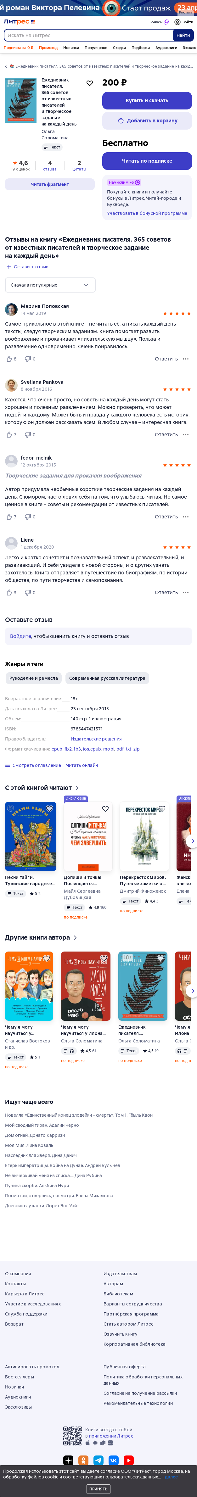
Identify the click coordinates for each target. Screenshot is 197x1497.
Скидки (119, 47)
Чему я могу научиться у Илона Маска (82, 1030)
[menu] (50, 285)
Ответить (166, 358)
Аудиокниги (166, 47)
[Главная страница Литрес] (19, 22)
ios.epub (92, 749)
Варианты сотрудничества (133, 1304)
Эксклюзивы (18, 1407)
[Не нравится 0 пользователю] (31, 359)
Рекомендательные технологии (138, 1403)
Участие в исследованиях (33, 1304)
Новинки (71, 47)
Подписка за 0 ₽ (18, 47)
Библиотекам (118, 1294)
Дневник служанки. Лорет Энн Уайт (42, 1206)
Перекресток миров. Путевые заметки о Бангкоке (143, 880)
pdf (120, 749)
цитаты (79, 169)
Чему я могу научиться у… (19, 1030)
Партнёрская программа (131, 1314)
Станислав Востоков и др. (27, 1044)
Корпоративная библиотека (135, 1344)
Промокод (48, 47)
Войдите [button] (20, 636)
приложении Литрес (111, 1436)
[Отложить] (49, 808)
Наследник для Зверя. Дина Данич (41, 1155)
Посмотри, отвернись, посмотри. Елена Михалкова (59, 1195)
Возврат (14, 1324)
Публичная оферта (125, 1367)
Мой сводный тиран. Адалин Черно (42, 1125)
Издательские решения (96, 739)
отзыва (50, 169)
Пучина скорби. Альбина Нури (37, 1185)
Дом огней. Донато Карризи (35, 1135)
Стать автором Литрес (128, 1324)
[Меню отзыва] (185, 359)
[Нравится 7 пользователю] (12, 434)
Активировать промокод (32, 1367)
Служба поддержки (26, 1314)
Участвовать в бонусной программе (147, 213)
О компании (18, 1273)
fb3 (77, 749)
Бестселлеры (19, 1377)
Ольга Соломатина (82, 1041)
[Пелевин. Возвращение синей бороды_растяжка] (98, 8)
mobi (108, 749)
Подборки (141, 47)
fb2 (68, 749)
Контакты (15, 1284)
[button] (165, 314)
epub (57, 749)
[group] (98, 309)
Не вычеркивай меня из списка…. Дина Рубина (53, 1175)
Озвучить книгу (121, 1334)
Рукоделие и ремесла (33, 678)
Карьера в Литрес (24, 1294)
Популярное (96, 47)
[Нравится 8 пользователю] (12, 359)
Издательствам (120, 1273)
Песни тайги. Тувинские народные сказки (28, 880)
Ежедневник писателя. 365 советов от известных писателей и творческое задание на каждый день (136, 1030)
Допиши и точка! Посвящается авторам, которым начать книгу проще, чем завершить (87, 880)
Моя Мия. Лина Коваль (29, 1145)
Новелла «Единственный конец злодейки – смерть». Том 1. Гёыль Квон (79, 1115)
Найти (183, 35)
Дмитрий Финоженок (143, 891)
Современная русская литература (107, 678)
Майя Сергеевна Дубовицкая (82, 894)
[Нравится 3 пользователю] (12, 592)
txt (129, 749)
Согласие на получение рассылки (140, 1393)
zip (136, 749)
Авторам (113, 1284)
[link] (89, 306)
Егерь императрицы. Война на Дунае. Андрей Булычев (62, 1165)
